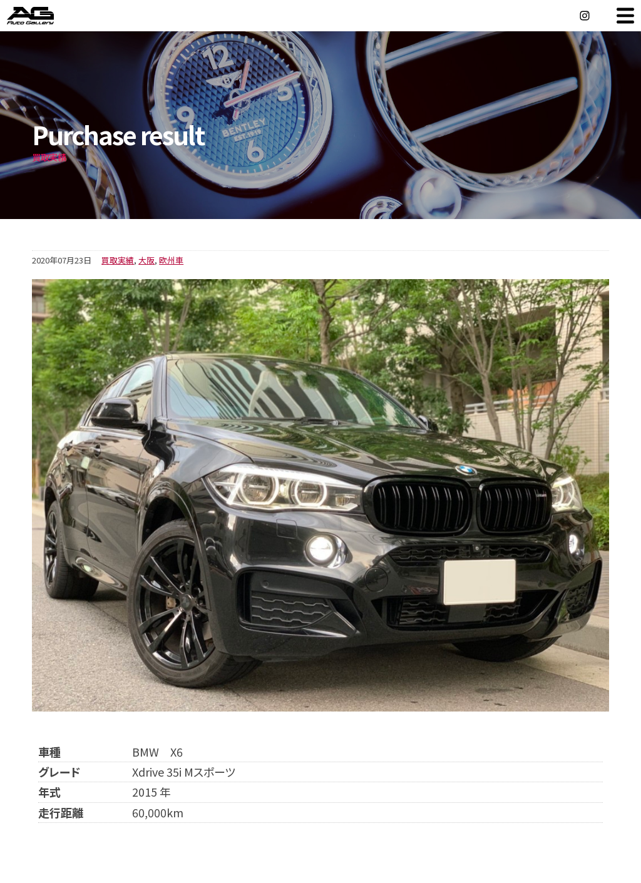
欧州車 (171, 260)
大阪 (146, 260)
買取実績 (117, 260)
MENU (625, 15)
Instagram (585, 15)
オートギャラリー (43, 15)
